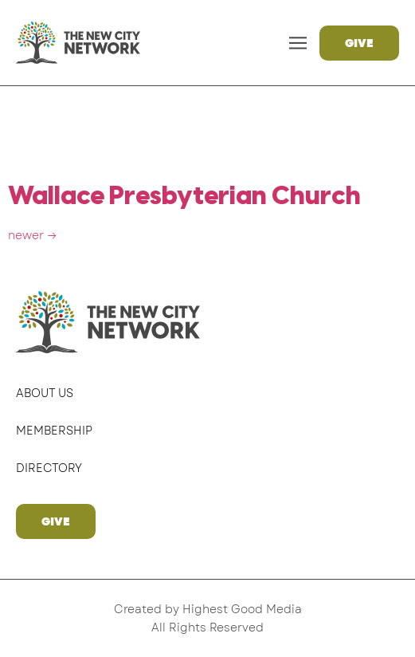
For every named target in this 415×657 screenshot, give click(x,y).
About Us (44, 393)
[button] (298, 43)
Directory (49, 468)
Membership (54, 431)
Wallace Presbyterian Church (184, 196)
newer (32, 235)
